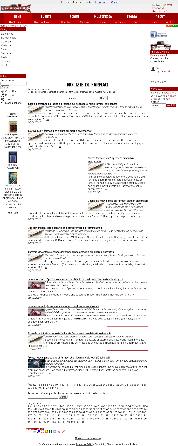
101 (120, 412)
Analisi (137, 22)
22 (97, 384)
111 (49, 415)
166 (73, 421)
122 (101, 415)
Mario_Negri (33, 92)
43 (49, 387)
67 (121, 409)
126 (121, 415)
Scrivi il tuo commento (88, 438)
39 (36, 387)
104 (134, 412)
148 (106, 418)
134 (39, 418)
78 (39, 412)
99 (111, 412)
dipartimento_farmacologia (69, 92)
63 (107, 409)
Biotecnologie (42, 22)
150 (116, 418)
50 (63, 409)
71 (135, 409)
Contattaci (11, 91)
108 (34, 415)
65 (114, 409)
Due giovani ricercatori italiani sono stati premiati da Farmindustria (65, 227)
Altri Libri (13, 213)
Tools (8, 99)
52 (70, 409)
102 (125, 412)
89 (77, 412)
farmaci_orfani (87, 92)
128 (130, 415)
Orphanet (111, 92)
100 (115, 412)
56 (83, 409)
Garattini (43, 92)
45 (56, 387)
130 (140, 415)
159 (39, 421)
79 (42, 412)
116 (73, 415)
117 (78, 415)
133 (34, 418)
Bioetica (153, 22)
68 (124, 409)
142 (78, 418)
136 (49, 418)
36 (145, 384)
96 (100, 412)
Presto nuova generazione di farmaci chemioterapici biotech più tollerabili (69, 357)
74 (145, 409)
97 (104, 412)
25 (107, 384)
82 (53, 412)
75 (29, 412)
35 (141, 384)
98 (107, 412)
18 (83, 384)
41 (42, 387)
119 (87, 415)
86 (66, 412)
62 (104, 409)
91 (83, 412)
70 (131, 409)
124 (111, 415)
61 (100, 409)
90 (80, 412)
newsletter (169, 92)
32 (131, 384)
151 (121, 418)
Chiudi (114, 2)
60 (97, 409)
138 (58, 418)
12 (63, 384)
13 (66, 384)
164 (63, 421)
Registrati (167, 5)
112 (54, 415)
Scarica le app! (158, 55)
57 (87, 409)
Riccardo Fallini (84, 444)
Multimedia (103, 17)
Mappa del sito (13, 102)
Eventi (46, 17)
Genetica (66, 22)
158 (34, 421)
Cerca (5, 87)
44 (53, 387)
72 (138, 409)
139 (63, 418)
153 (130, 418)
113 (58, 415)
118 (82, 415)
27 (114, 384)
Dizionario (11, 95)
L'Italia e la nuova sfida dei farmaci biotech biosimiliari (118, 200)
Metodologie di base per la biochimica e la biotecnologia (13, 137)
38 (32, 387)
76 (32, 412)
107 (30, 415)
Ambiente (120, 22)
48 (56, 409)
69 (128, 409)
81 (49, 412)
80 (46, 412)
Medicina (85, 22)
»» (47, 119)
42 (46, 387)
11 (59, 384)
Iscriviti (167, 71)
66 (118, 409)
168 (82, 421)
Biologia (12, 164)
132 (30, 418)
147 (101, 418)
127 (125, 415)
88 (73, 412)
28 (117, 384)
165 (68, 421)
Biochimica (15, 22)
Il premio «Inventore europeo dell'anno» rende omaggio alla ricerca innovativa (71, 252)
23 (100, 384)
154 (135, 418)
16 (76, 384)
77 (36, 412)
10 (56, 384)
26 (110, 384)
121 (97, 415)
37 (29, 387)
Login (158, 71)
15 (73, 384)
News (17, 17)
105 (139, 412)
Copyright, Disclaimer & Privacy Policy (116, 444)
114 (63, 415)
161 (49, 421)
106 (144, 412)
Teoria (132, 17)
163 (58, 421)
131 (144, 415)
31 (128, 384)
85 (63, 412)
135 (44, 418)
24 (104, 384)
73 (141, 409)
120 (92, 415)
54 (77, 409)
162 (54, 421)
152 (125, 418)
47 (53, 409)
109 (39, 415)
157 (30, 421)
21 (93, 384)
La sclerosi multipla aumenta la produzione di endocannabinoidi (63, 306)
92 (87, 412)
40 (39, 387)
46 (49, 409)
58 (90, 409)
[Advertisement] (88, 53)
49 (59, 409)
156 (144, 418)
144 (87, 418)
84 (59, 412)
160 (44, 421)
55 (80, 409)
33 (134, 384)
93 (90, 412)
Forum (74, 17)
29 (121, 384)
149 (111, 418)
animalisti (51, 92)
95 (97, 412)
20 (90, 384)
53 (73, 409)
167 (78, 421)
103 (129, 412)
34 (138, 384)
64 (111, 409)
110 (44, 415)
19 (87, 384)
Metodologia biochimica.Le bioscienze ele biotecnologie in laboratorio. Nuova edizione (12, 193)
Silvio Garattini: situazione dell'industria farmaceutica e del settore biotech (69, 333)
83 (56, 412)
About (160, 17)
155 (140, 418)
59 (94, 409)
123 (106, 415)
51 (66, 409)
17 (80, 384)
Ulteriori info (100, 2)
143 (82, 418)
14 (70, 384)
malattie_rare (100, 92)
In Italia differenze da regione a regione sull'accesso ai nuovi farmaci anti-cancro (72, 103)
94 (94, 412)
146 (97, 418)
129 (135, 415)
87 (70, 412)
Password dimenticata (159, 10)
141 (73, 418)
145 (92, 418)
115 (68, 415)
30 (124, 384)
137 (54, 418)
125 (116, 415)
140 (68, 418)
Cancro (102, 22)
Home (3, 25)
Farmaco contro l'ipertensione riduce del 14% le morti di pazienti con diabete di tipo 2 (75, 279)
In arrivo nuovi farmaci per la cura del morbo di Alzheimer (59, 131)
